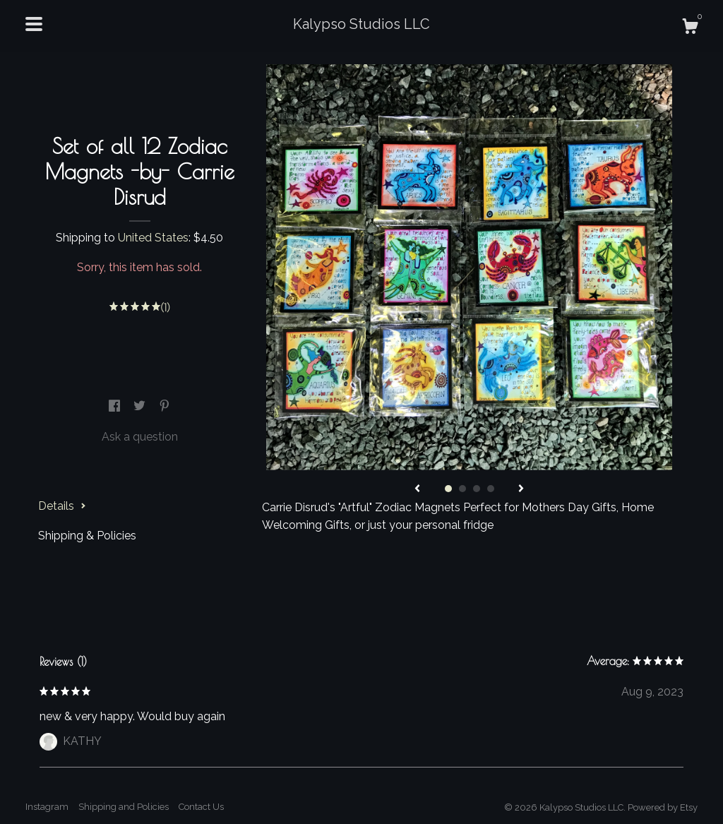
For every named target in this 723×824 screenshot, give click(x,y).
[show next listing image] (521, 489)
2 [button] (462, 488)
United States (153, 237)
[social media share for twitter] (140, 406)
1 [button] (448, 488)
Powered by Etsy (663, 807)
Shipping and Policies (123, 806)
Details (62, 506)
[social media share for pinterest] (164, 406)
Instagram (46, 806)
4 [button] (490, 488)
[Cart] (690, 28)
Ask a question (140, 436)
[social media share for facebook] (116, 406)
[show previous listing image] (417, 489)
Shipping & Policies (87, 535)
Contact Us (201, 806)
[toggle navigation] (33, 24)
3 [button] (476, 488)
